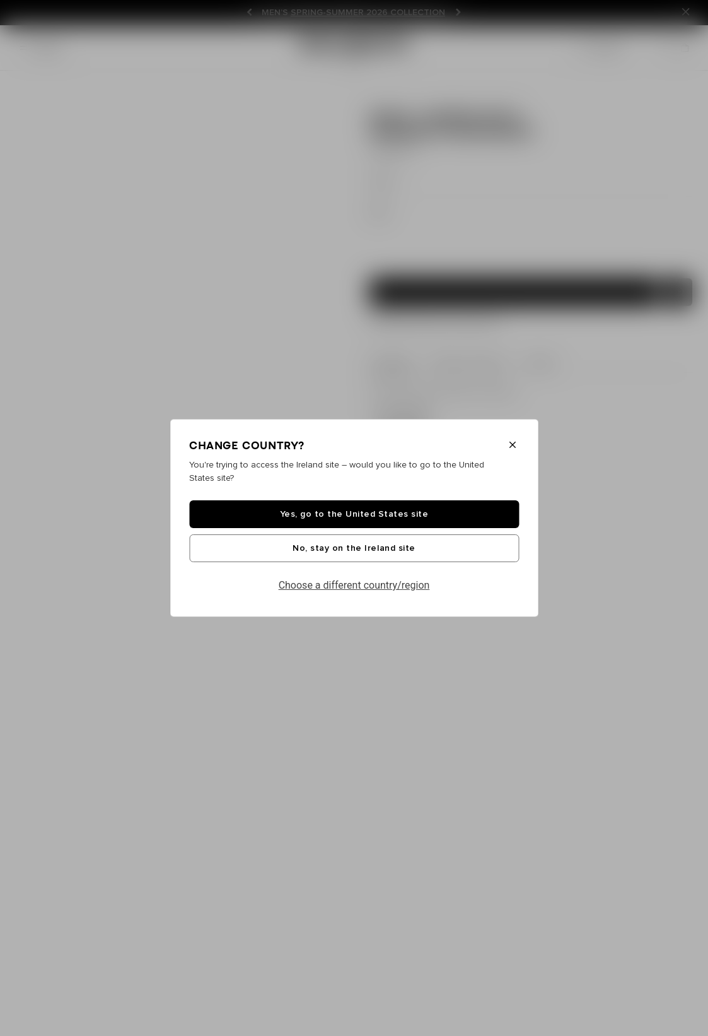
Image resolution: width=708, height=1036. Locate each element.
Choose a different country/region (354, 585)
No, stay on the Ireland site (354, 548)
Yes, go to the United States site (354, 514)
